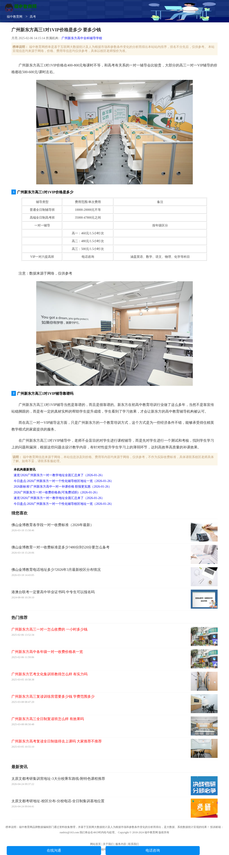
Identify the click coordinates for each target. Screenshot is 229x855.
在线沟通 (54, 850)
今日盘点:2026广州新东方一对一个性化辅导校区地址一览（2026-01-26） (64, 481)
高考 (33, 16)
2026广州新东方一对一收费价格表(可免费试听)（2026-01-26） (56, 492)
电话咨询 (153, 850)
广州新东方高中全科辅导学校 (81, 38)
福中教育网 (14, 16)
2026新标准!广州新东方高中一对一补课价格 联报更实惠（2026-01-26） (63, 486)
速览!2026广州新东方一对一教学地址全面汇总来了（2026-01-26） (59, 475)
